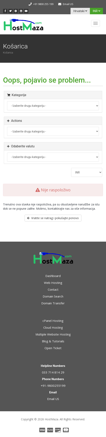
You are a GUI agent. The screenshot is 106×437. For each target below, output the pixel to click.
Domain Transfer (53, 303)
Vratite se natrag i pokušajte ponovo (53, 218)
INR (96, 11)
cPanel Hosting (53, 321)
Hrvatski (80, 11)
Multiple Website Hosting (53, 334)
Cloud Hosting (53, 327)
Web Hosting (53, 283)
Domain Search (53, 296)
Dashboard (53, 276)
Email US (68, 4)
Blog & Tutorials (53, 341)
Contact (53, 289)
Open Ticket (53, 348)
